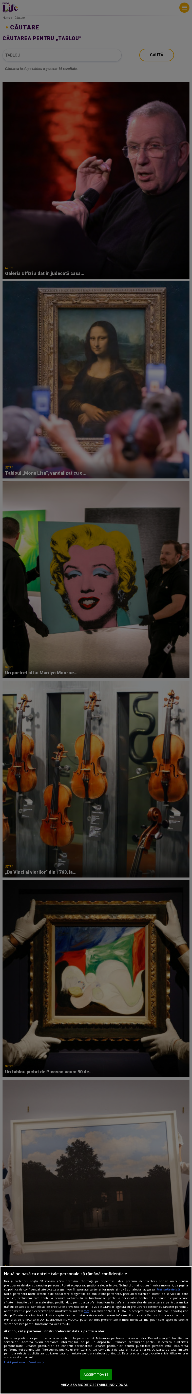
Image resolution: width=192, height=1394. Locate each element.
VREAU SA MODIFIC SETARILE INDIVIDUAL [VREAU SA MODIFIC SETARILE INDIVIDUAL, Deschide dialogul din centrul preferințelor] (94, 1384)
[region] (96, 1330)
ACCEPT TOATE (96, 1374)
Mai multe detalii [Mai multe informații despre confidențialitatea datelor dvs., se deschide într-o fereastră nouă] (168, 1289)
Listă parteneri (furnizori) (24, 1362)
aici (86, 1311)
